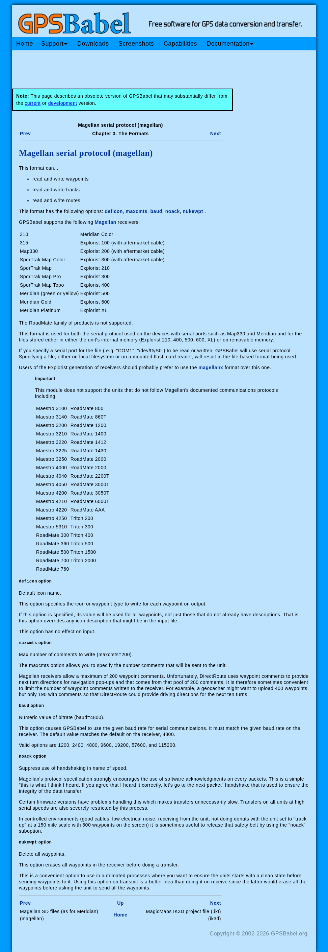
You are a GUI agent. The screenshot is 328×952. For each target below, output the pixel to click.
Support (54, 43)
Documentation (230, 43)
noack (172, 211)
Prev (25, 133)
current (32, 103)
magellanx (210, 367)
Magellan (105, 222)
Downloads (93, 43)
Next (215, 133)
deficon (114, 211)
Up (120, 903)
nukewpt (193, 211)
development (62, 103)
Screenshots (136, 43)
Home (24, 43)
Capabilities (180, 43)
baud (156, 211)
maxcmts (136, 211)
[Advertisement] (140, 67)
